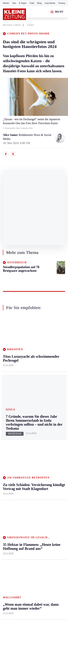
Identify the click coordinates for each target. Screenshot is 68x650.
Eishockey (9, 466)
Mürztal (7, 375)
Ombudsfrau (51, 357)
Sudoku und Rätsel (51, 455)
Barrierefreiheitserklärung (19, 555)
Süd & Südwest (12, 389)
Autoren (28, 431)
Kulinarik (49, 378)
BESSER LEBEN (13, 25)
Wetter (6, 3)
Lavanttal (29, 357)
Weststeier (9, 409)
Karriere (49, 385)
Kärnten (29, 336)
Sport (6, 418)
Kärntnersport (11, 431)
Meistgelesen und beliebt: (18, 492)
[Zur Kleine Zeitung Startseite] (14, 14)
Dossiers (49, 478)
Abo (14, 3)
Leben (48, 336)
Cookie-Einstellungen (16, 565)
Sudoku (28, 452)
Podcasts (49, 464)
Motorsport (9, 452)
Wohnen (49, 371)
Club (32, 3)
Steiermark (10, 336)
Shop (39, 3)
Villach (28, 385)
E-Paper (23, 3)
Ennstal (7, 343)
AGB (23, 545)
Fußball (7, 438)
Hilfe (27, 424)
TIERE (30, 25)
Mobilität (49, 350)
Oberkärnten (31, 364)
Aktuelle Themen (49, 419)
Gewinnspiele (52, 446)
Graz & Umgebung (9, 352)
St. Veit (28, 378)
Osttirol (28, 371)
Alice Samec (11, 134)
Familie (48, 391)
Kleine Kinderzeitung (52, 437)
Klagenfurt (30, 343)
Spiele (27, 445)
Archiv (28, 438)
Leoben (7, 361)
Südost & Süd (11, 395)
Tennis (7, 445)
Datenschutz (36, 545)
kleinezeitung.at (23, 578)
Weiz (6, 402)
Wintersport (10, 459)
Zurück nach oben (34, 327)
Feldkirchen (30, 350)
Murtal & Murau (12, 368)
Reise (47, 364)
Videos (48, 471)
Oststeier (8, 382)
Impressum (10, 545)
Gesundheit (51, 343)
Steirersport (10, 424)
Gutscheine (50, 3)
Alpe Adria (50, 428)
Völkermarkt (31, 391)
